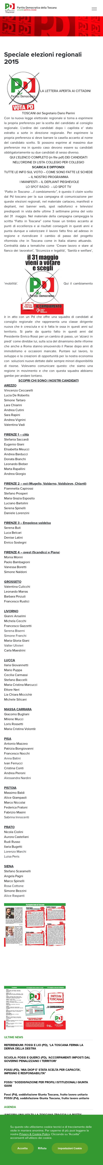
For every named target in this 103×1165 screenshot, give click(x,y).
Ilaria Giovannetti (16, 665)
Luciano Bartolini (16, 503)
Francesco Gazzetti (18, 625)
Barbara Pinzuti (15, 596)
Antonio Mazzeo (16, 743)
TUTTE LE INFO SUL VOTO (23, 172)
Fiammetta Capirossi (18, 488)
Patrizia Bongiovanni (18, 748)
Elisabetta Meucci (16, 449)
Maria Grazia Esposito (19, 498)
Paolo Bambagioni (17, 562)
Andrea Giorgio (15, 473)
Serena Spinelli (15, 508)
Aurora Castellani (16, 836)
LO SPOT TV (62, 186)
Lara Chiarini (13, 405)
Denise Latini (13, 537)
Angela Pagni (13, 876)
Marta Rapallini (14, 468)
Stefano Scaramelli (17, 871)
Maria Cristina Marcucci (20, 684)
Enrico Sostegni (15, 542)
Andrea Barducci (16, 454)
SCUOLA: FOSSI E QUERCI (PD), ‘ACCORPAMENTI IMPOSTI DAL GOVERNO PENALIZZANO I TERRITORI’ (47, 1059)
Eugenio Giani (14, 444)
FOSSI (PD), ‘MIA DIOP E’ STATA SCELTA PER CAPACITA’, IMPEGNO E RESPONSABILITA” (42, 1071)
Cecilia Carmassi (16, 675)
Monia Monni (13, 557)
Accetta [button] (22, 1148)
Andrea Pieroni (14, 773)
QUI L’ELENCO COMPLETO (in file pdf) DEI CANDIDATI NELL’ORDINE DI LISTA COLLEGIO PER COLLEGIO (48, 160)
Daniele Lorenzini (16, 513)
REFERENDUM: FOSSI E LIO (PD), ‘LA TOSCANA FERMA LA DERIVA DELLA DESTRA (43, 1047)
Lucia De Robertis (16, 395)
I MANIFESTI (29, 181)
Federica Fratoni (15, 807)
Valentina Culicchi (17, 586)
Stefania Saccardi (16, 439)
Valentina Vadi (14, 424)
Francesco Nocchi (17, 753)
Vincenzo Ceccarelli (18, 390)
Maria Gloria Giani (16, 640)
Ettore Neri (11, 689)
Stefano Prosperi (16, 493)
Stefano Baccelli (15, 679)
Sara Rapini (12, 415)
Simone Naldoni (15, 572)
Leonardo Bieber (16, 464)
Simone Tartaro (14, 400)
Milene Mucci (13, 719)
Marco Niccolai (14, 802)
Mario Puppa (13, 670)
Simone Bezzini (15, 890)
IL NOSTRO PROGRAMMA (50, 177)
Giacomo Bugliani (16, 714)
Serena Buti (12, 527)
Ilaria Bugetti (13, 846)
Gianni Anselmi (15, 616)
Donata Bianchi (15, 459)
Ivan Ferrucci (13, 763)
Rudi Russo (12, 841)
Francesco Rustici (16, 601)
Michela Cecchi (15, 621)
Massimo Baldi (14, 792)
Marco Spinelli (14, 881)
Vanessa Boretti (15, 567)
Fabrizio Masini (15, 812)
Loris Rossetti (13, 724)
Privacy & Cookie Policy (34, 1134)
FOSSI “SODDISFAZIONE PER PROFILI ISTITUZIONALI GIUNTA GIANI (46, 1084)
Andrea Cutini (14, 410)
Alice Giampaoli (15, 797)
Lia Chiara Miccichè (18, 694)
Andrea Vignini (15, 419)
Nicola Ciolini (13, 832)
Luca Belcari (13, 532)
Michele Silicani (15, 699)
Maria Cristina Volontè (20, 729)
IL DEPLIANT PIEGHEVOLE (60, 181)
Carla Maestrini (14, 650)
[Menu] (94, 8)
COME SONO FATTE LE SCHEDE (69, 172)
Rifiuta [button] (42, 1148)
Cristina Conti (14, 768)
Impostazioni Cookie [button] (70, 1148)
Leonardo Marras (16, 591)
